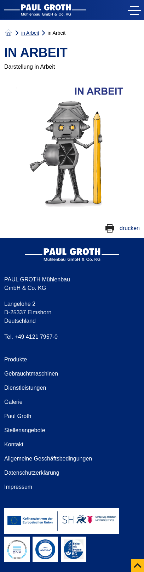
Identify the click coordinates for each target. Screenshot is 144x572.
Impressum (18, 487)
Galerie (13, 402)
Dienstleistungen (25, 388)
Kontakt (13, 444)
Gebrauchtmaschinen (31, 374)
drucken (130, 228)
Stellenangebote (24, 430)
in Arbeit (30, 33)
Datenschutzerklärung (31, 473)
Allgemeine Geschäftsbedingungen (48, 459)
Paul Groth (17, 416)
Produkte (15, 359)
